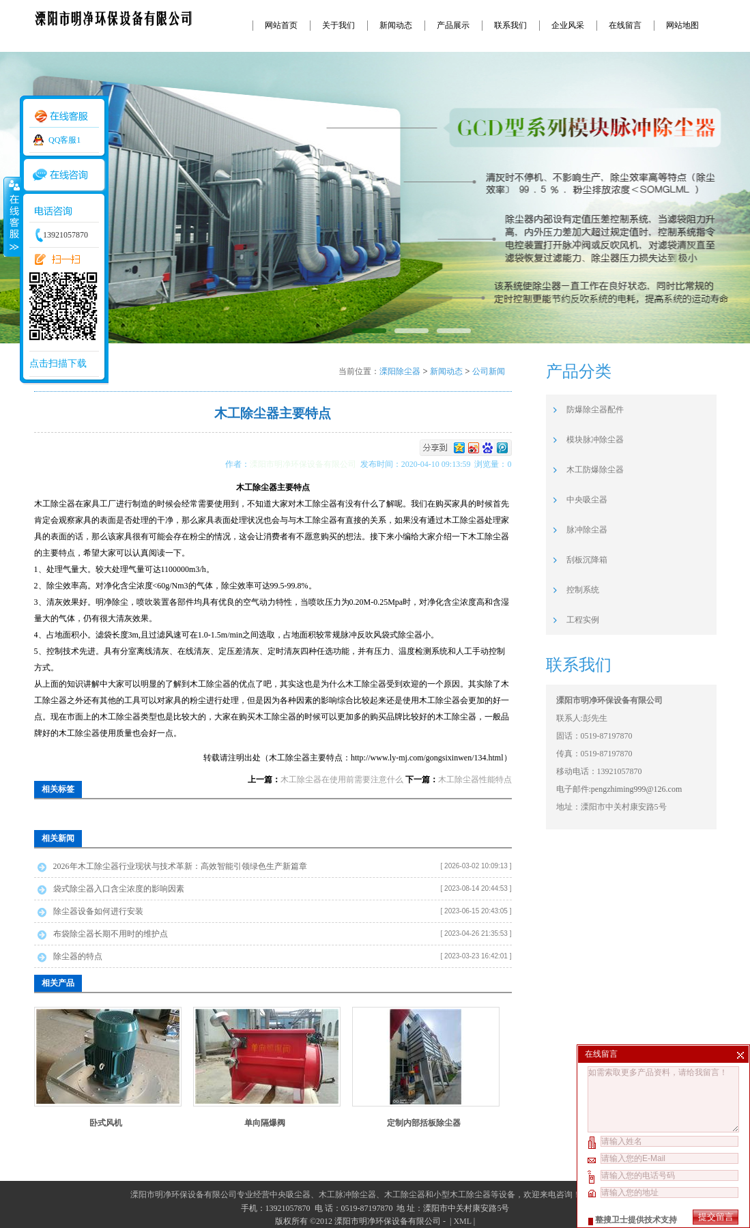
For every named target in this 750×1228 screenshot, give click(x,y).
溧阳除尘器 (399, 371)
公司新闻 (488, 371)
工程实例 (582, 620)
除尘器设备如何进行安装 (98, 911)
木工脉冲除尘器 (347, 1194)
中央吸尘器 (586, 499)
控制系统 (582, 590)
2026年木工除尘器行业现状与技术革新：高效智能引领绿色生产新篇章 (180, 866)
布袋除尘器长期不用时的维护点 (110, 934)
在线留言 (625, 25)
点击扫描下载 (58, 363)
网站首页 (281, 25)
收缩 (11, 216)
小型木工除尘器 (462, 1194)
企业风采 (567, 25)
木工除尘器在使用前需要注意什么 (341, 779)
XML (462, 1221)
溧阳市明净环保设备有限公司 (305, 464)
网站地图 (682, 25)
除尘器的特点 (77, 956)
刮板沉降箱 (586, 560)
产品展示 (453, 25)
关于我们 (338, 25)
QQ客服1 (64, 140)
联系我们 (510, 25)
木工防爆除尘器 (595, 469)
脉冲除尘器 (586, 529)
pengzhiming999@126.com (636, 789)
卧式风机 (105, 1123)
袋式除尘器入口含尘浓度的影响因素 (118, 889)
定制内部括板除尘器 (424, 1123)
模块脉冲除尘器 (595, 439)
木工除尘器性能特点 (475, 779)
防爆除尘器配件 (595, 409)
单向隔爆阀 (264, 1123)
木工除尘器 (404, 1194)
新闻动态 (395, 25)
